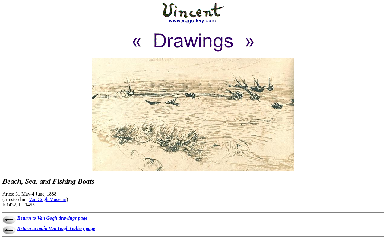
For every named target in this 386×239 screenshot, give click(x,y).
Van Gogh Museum (47, 199)
